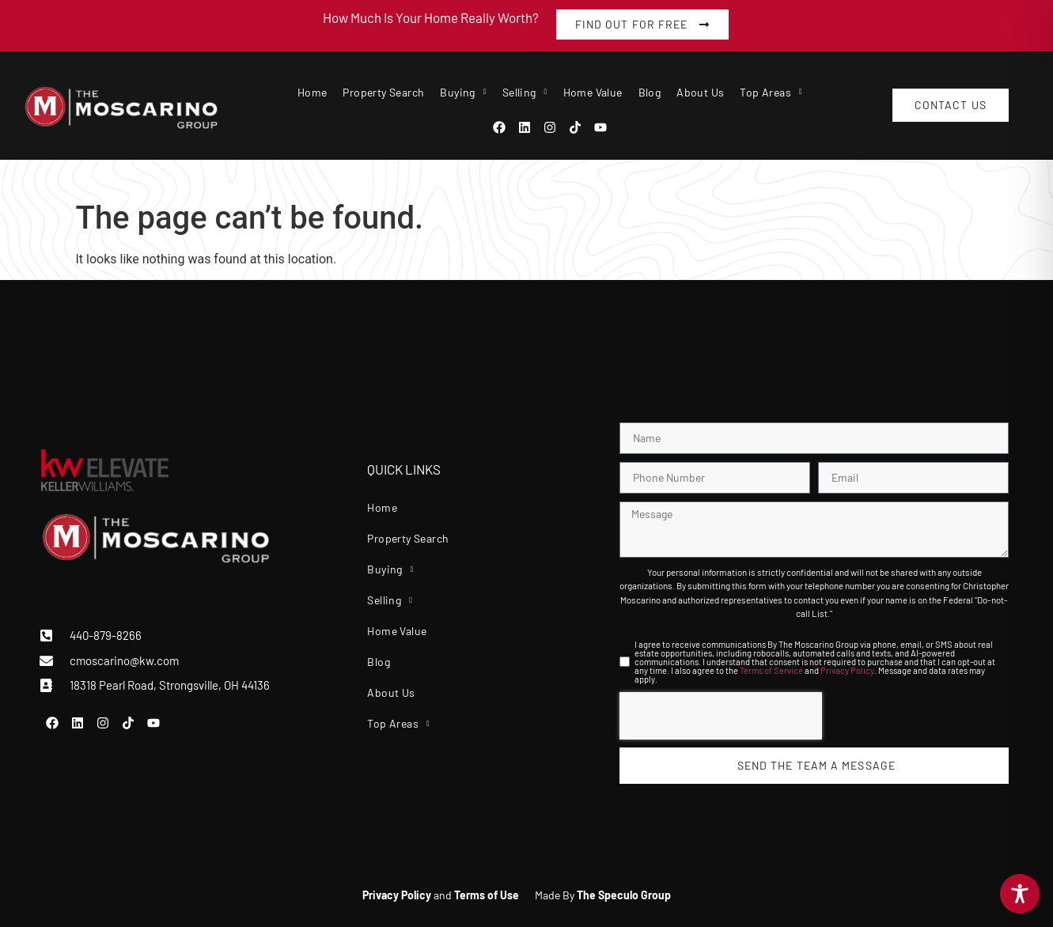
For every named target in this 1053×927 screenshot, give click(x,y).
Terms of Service (771, 670)
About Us (700, 92)
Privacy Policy (847, 670)
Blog (649, 92)
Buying (463, 92)
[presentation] (720, 716)
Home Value (593, 92)
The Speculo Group (624, 895)
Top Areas (771, 92)
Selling (524, 92)
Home (312, 92)
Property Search (383, 92)
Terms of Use (486, 895)
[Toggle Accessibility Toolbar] (1019, 893)
